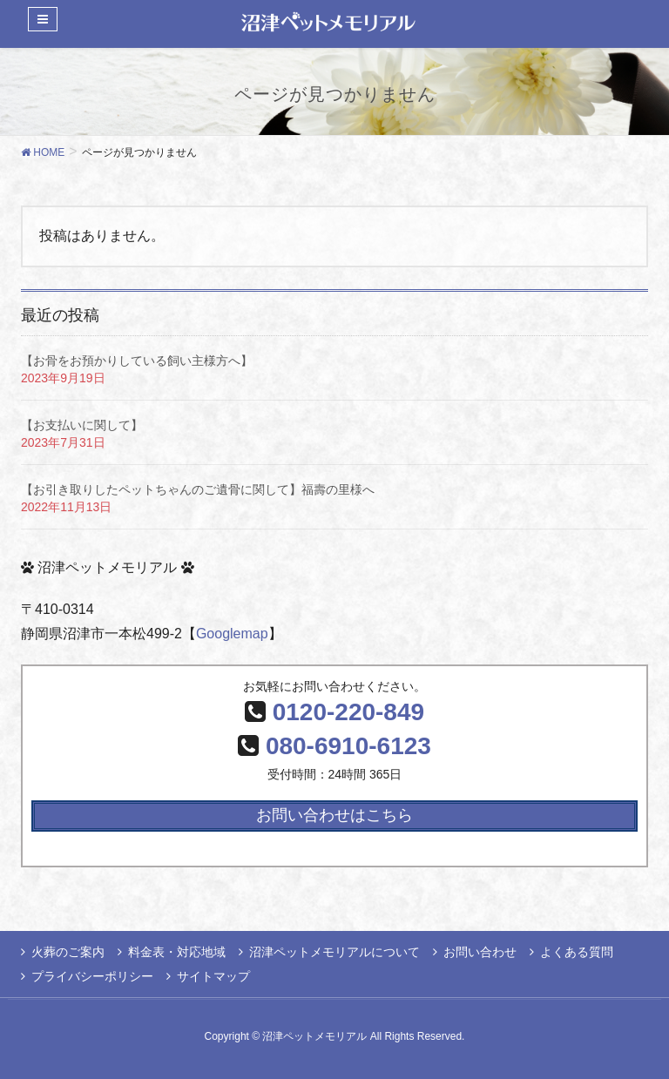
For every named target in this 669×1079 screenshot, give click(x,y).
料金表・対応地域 (177, 952)
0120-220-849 (348, 711)
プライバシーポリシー (92, 976)
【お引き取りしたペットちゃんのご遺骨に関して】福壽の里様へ (198, 489)
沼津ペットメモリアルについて (334, 952)
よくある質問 (576, 952)
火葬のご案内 (68, 952)
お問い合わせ (480, 952)
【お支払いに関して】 (82, 425)
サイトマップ (213, 976)
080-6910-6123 (348, 745)
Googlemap (232, 633)
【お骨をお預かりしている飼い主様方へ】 (137, 361)
